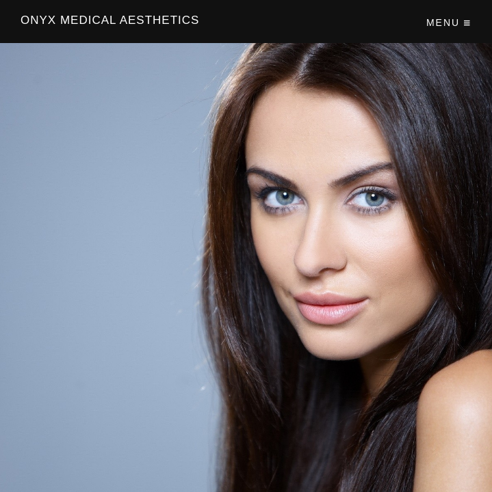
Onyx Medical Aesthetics (110, 20)
